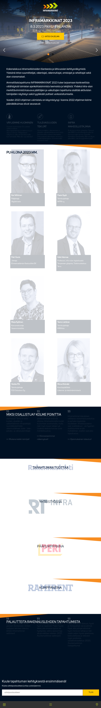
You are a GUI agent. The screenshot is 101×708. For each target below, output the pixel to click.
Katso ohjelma (50, 36)
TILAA (91, 692)
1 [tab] (48, 54)
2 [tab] (53, 54)
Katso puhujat (50, 43)
